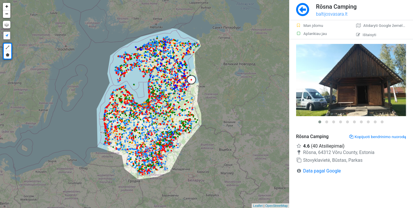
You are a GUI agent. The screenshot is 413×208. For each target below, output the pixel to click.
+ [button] (6, 6)
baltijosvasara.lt (332, 14)
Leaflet (258, 205)
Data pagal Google (322, 171)
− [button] (6, 14)
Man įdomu (309, 25)
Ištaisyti (366, 34)
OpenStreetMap (276, 205)
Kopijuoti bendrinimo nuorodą (377, 136)
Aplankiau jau (311, 33)
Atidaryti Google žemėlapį (382, 25)
